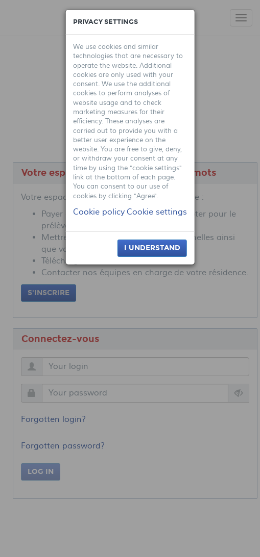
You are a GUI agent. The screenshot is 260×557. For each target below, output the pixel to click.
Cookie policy (99, 212)
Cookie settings (157, 212)
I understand (152, 248)
